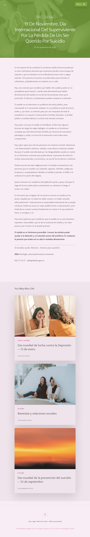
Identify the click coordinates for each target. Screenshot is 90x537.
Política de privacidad (55, 521)
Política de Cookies (42, 521)
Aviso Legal (31, 521)
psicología (49, 17)
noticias (20, 340)
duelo (38, 17)
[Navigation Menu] (81, 4)
